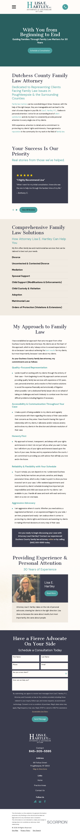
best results (50, 350)
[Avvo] (35, 801)
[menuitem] (15, 830)
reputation (16, 132)
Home (40, 780)
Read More (51, 593)
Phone (15, 664)
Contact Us (40, 790)
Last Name (45, 657)
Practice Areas (40, 785)
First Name (17, 657)
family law (60, 132)
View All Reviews (28, 210)
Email (43, 664)
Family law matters (19, 104)
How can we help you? (21, 680)
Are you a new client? (20, 672)
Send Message (40, 719)
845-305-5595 (40, 751)
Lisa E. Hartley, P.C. (48, 110)
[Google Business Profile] (40, 801)
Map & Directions (40, 769)
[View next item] (17, 210)
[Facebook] (45, 801)
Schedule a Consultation (40, 50)
